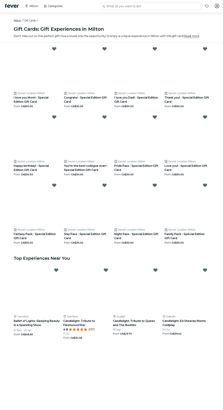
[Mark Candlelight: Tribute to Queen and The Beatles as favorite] (155, 271)
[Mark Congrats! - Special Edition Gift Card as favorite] (104, 49)
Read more (191, 36)
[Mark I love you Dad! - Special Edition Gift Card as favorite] (155, 49)
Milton (17, 21)
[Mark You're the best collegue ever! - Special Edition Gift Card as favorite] (104, 117)
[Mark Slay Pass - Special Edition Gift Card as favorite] (104, 186)
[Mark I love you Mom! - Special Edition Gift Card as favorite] (54, 49)
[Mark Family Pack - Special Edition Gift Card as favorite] (205, 186)
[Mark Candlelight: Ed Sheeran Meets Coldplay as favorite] (205, 271)
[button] (31, 21)
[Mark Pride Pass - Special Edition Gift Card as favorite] (155, 117)
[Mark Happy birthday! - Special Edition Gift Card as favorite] (54, 117)
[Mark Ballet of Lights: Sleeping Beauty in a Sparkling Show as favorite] (56, 271)
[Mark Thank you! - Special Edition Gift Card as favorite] (205, 49)
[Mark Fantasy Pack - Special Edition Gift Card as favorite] (54, 186)
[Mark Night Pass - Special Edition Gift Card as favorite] (155, 186)
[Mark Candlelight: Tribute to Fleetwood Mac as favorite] (106, 271)
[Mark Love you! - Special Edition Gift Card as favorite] (205, 117)
